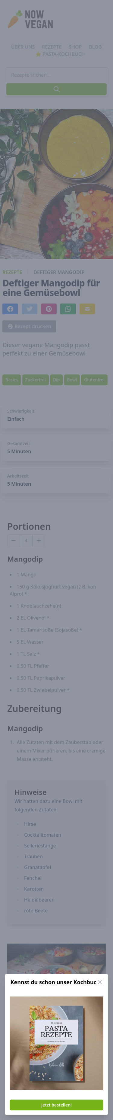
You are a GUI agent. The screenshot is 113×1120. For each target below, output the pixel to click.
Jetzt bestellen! (56, 1105)
